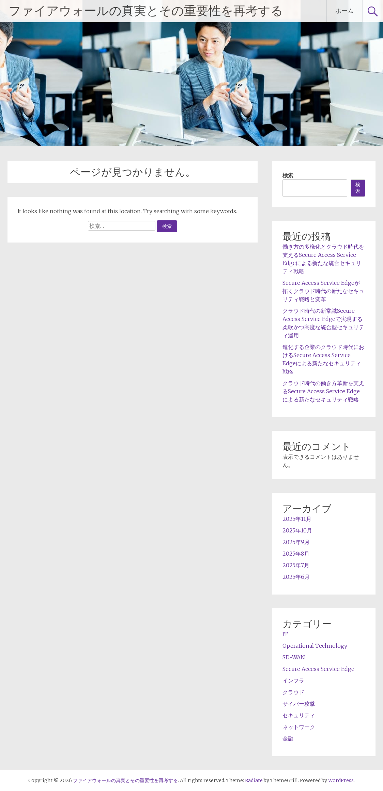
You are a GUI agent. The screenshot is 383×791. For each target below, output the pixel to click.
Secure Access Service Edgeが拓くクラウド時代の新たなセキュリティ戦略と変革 (323, 291)
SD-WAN (293, 657)
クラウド (293, 692)
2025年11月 (296, 518)
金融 (287, 738)
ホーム (344, 10)
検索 (287, 175)
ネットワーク (298, 726)
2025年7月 (295, 565)
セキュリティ (298, 715)
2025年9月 (296, 542)
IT (285, 634)
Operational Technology (314, 645)
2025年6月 (296, 576)
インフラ (293, 680)
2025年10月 (297, 530)
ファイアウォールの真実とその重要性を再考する (146, 11)
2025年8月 (295, 553)
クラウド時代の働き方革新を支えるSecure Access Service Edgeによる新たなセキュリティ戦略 (323, 391)
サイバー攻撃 (298, 703)
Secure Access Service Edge (318, 668)
